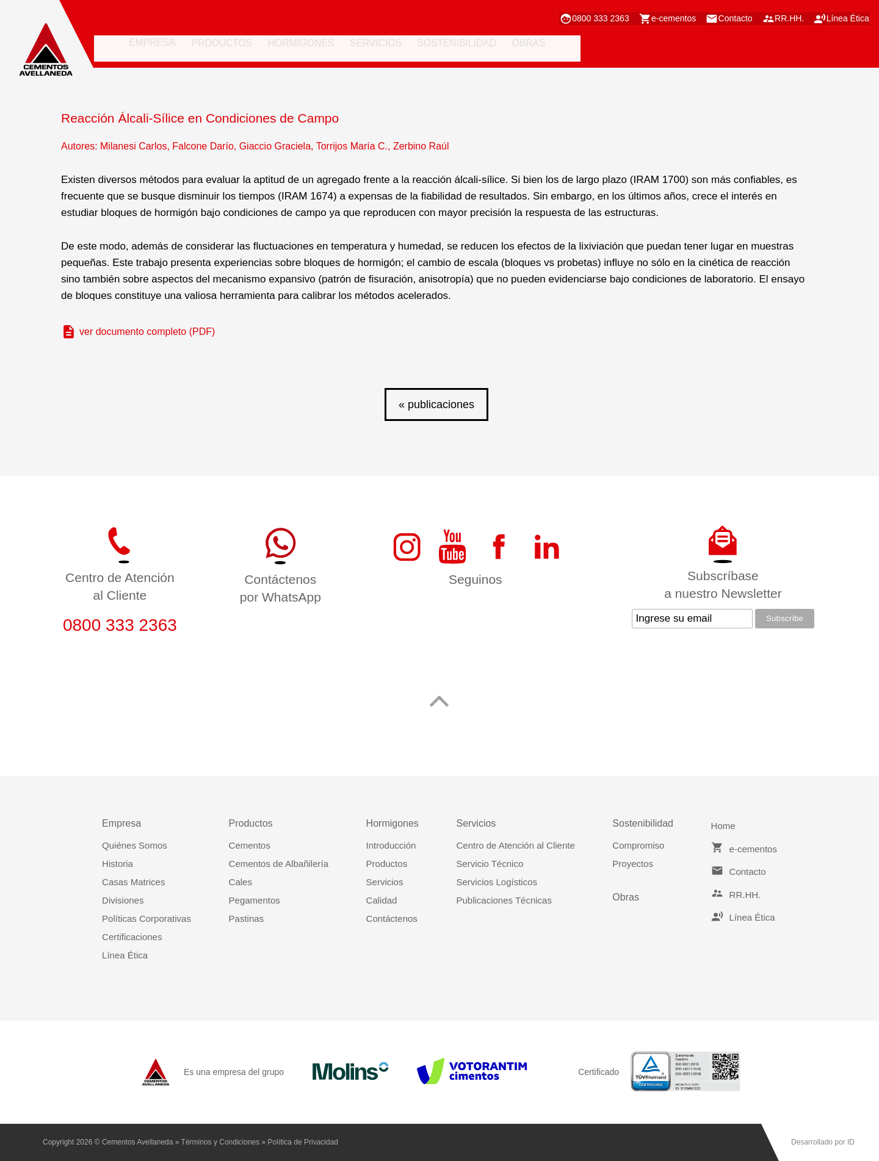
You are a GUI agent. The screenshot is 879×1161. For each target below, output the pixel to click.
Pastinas (246, 918)
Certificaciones (132, 936)
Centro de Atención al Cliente (515, 845)
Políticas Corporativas (146, 918)
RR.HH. (784, 18)
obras (501, 49)
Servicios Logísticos (496, 881)
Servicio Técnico (489, 863)
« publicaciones (436, 404)
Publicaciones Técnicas (503, 900)
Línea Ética (848, 18)
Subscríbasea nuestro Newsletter (723, 584)
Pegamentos (254, 900)
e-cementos (657, 18)
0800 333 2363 (577, 18)
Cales (240, 881)
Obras (625, 897)
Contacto (724, 18)
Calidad (381, 900)
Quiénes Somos (134, 845)
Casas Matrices (133, 881)
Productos (387, 863)
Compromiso (638, 845)
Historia (117, 863)
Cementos (249, 845)
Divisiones (122, 900)
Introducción (391, 845)
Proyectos (632, 863)
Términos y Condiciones (220, 1142)
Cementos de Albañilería (278, 863)
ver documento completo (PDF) (147, 331)
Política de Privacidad (303, 1142)
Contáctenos (392, 918)
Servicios (384, 881)
